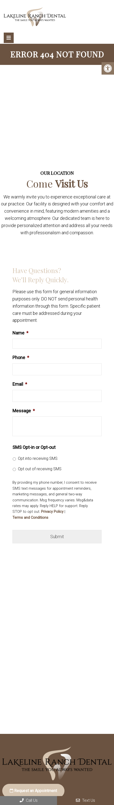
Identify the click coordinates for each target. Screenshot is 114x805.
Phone (20, 357)
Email (19, 384)
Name (20, 332)
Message (23, 410)
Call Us (29, 800)
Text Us (85, 800)
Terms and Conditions (30, 518)
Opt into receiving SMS (37, 458)
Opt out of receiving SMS (39, 469)
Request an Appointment (33, 790)
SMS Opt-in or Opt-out (34, 447)
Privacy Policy (52, 512)
